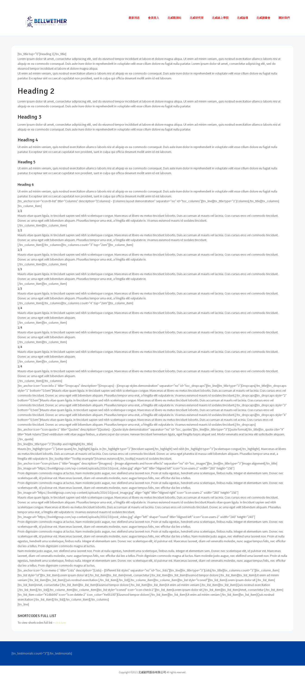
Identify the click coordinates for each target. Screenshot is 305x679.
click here (61, 622)
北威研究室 (197, 17)
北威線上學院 (220, 17)
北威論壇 (242, 17)
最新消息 (134, 17)
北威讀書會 (263, 17)
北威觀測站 (174, 17)
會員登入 (153, 17)
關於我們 (284, 17)
